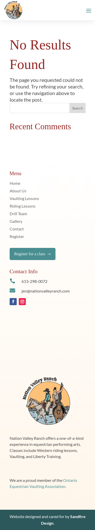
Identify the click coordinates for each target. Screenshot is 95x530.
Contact (17, 229)
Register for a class (32, 254)
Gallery (16, 222)
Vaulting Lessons (24, 199)
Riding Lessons (22, 206)
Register (17, 237)
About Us (18, 191)
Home (15, 183)
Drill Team (18, 214)
